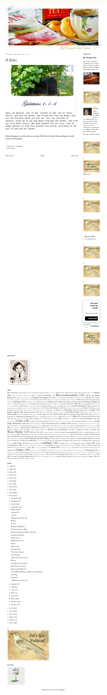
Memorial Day (53, 429)
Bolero (57, 397)
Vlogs (52, 456)
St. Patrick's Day (77, 447)
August (14, 584)
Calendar (17, 399)
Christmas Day (41, 402)
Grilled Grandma (56, 421)
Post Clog (14, 575)
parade (77, 436)
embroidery (49, 410)
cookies (75, 404)
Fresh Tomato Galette (18, 566)
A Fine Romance (23, 393)
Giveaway (84, 416)
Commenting (33, 404)
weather (59, 456)
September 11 (39, 445)
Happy (13, 543)
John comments (14, 427)
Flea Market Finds (72, 412)
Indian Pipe (66, 425)
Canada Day (25, 399)
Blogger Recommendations (23, 397)
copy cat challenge (86, 404)
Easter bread (96, 408)
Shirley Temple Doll (83, 445)
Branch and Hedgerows (18, 569)
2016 (11, 487)
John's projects (26, 427)
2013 (11, 495)
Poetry (23, 440)
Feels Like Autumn (17, 552)
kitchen (37, 427)
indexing (58, 425)
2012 (11, 608)
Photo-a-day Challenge (69, 438)
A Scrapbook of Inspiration (38, 393)
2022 (11, 469)
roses (31, 445)
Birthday (49, 395)
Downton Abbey (35, 408)
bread (96, 397)
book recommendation (67, 397)
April (13, 596)
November (14, 501)
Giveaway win (95, 416)
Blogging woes (46, 397)
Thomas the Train (12, 454)
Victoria (92, 454)
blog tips (88, 395)
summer (10, 450)
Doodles (26, 408)
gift (60, 416)
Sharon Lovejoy (69, 445)
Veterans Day (83, 454)
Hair (73, 421)
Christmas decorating (55, 402)
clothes (9, 404)
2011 (11, 611)
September (15, 507)
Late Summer (15, 555)
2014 (11, 493)
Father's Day (43, 412)
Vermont (74, 454)
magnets (9, 429)
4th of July (10, 393)
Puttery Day (15, 546)
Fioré (51, 412)
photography (83, 438)
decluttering (62, 406)
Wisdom (13, 521)
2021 (11, 472)
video (98, 454)
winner (84, 456)
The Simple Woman (92, 452)
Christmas (18, 402)
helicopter (89, 421)
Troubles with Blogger (38, 454)
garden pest (95, 414)
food (18, 414)
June (13, 590)
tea (41, 450)
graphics (32, 421)
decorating (78, 406)
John (98, 425)
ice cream (80, 423)
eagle (80, 408)
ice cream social (90, 423)
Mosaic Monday (15, 432)
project (67, 440)
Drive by (66, 408)
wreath (18, 458)
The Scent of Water (79, 452)
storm (86, 447)
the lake (59, 452)
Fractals (32, 414)
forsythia (25, 414)
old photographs (26, 436)
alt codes (51, 393)
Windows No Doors (17, 540)
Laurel (65, 427)
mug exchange (11, 434)
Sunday (13, 148)
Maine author (19, 429)
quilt (26, 443)
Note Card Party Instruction (61, 434)
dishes (19, 408)
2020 (11, 475)
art (90, 393)
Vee (96, 108)
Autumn (96, 393)
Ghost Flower (53, 416)
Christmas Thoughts (90, 402)
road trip (24, 445)
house (44, 423)
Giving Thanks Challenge (31, 418)
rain (38, 443)
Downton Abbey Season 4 (51, 408)
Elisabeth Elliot (90, 236)
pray (37, 440)
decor (70, 406)
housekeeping (53, 423)
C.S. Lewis (10, 399)
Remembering (15, 549)
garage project (75, 414)
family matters (13, 412)
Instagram (80, 425)
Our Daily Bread (90, 239)
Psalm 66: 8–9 (15, 538)
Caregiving (34, 399)
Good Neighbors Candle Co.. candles (65, 418)
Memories (65, 429)
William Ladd (76, 456)
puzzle (9, 443)
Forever (13, 560)
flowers (10, 414)
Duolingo (73, 408)
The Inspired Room (48, 452)
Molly (87, 429)
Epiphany (58, 410)
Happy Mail (81, 421)
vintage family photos (26, 456)
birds (40, 395)
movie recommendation (68, 432)
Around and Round (17, 535)
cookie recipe (66, 404)
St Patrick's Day (64, 447)
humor (64, 423)
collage (15, 404)
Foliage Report (16, 509)
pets (21, 438)
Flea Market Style (88, 412)
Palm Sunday (59, 436)
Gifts (75, 416)
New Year (20, 434)
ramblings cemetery (65, 443)
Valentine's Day (63, 454)
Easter (86, 408)
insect (72, 425)
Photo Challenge (30, 438)
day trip (44, 406)
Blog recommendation (67, 395)
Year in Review (27, 458)
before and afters (29, 395)
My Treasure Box (89, 58)
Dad (38, 406)
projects (86, 440)
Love (86, 427)
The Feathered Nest (22, 452)
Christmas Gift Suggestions (73, 402)
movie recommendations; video (88, 432)
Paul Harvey (15, 438)
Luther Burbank (94, 427)
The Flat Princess (35, 452)
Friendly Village (41, 414)
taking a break (34, 450)
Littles (81, 427)
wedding (68, 456)
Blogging (35, 397)
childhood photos (81, 399)
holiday (28, 423)
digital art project (92, 406)
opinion (35, 436)
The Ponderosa (68, 452)
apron (85, 393)
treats (22, 454)
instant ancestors (89, 425)
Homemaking (36, 423)
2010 (11, 614)
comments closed (44, 404)
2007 (11, 623)
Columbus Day (24, 404)
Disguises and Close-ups (19, 518)
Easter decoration (15, 410)
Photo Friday (56, 438)
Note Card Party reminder (80, 434)
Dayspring (54, 406)
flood (96, 412)
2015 (11, 490)
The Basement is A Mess (19, 529)
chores (9, 402)
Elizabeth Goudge (39, 410)
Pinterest (15, 440)
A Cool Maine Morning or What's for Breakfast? (27, 572)
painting (51, 436)
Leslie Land (73, 427)
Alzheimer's (58, 393)
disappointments (11, 408)
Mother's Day (34, 432)
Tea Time (74, 450)
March (13, 598)
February (14, 601)
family (93, 410)
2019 (11, 478)
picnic (8, 440)
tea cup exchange (58, 450)
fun (67, 414)
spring (53, 447)
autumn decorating (17, 395)
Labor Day (46, 427)
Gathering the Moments (24, 416)
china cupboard (93, 399)
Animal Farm (68, 393)
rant (82, 443)
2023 (11, 466)
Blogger (62, 690)
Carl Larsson (43, 399)
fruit (50, 414)
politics (31, 440)
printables (43, 440)
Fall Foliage (68, 410)
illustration (15, 425)
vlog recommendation (43, 456)
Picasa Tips (94, 438)
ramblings (47, 443)
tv (54, 454)
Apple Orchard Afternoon (19, 557)
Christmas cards (30, 402)
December (14, 498)
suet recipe (94, 447)
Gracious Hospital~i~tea (88, 418)
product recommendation (55, 440)
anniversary (78, 393)
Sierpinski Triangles (20, 447)
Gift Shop (67, 416)
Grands (19, 421)
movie (57, 432)
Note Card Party (45, 434)
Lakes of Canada (56, 427)
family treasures (29, 412)
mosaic (94, 429)
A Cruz (13, 523)
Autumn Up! (15, 512)
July (12, 587)
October (14, 504)
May (12, 593)
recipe (88, 443)
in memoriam (24, 425)
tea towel (80, 450)
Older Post (74, 156)
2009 (11, 617)
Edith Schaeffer (27, 410)
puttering (95, 440)
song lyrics (45, 447)
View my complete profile (91, 134)
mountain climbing (48, 432)
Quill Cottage (17, 443)
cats (62, 399)
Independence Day (47, 425)
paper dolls (69, 436)
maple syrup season (32, 429)
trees (28, 454)
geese (37, 416)
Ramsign (75, 443)
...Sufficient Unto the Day (19, 580)
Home (42, 156)
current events (31, 406)
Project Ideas (77, 440)
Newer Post (10, 156)
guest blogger (66, 421)
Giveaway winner (16, 418)
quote (32, 443)
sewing (47, 445)
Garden (85, 414)
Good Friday (46, 418)
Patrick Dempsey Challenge (88, 436)
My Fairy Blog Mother (18, 526)
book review (80, 397)
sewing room (57, 445)
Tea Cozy (48, 450)
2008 (11, 620)
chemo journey (70, 399)
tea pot (67, 450)
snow (29, 447)
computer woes (56, 404)
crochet (21, 406)
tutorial (49, 454)
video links (13, 456)
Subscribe (92, 318)
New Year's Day (32, 434)
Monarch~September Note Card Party (23, 532)
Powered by (91, 326)
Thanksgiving (89, 450)
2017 (11, 484)
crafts (14, 406)
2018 (11, 481)
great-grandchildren (43, 421)
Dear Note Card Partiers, (19, 563)
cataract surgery (54, 399)
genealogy (44, 416)
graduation (10, 421)
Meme (43, 429)
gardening (10, 416)
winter (91, 456)
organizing (43, 436)
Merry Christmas (77, 429)
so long (37, 447)
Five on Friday (60, 412)
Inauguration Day (35, 425)
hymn (72, 423)
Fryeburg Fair (58, 414)
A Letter (14, 515)
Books (88, 397)
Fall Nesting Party (81, 410)
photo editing (44, 438)
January (14, 604)
